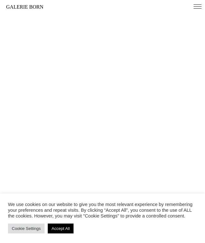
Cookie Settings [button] (26, 228)
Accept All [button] (61, 228)
